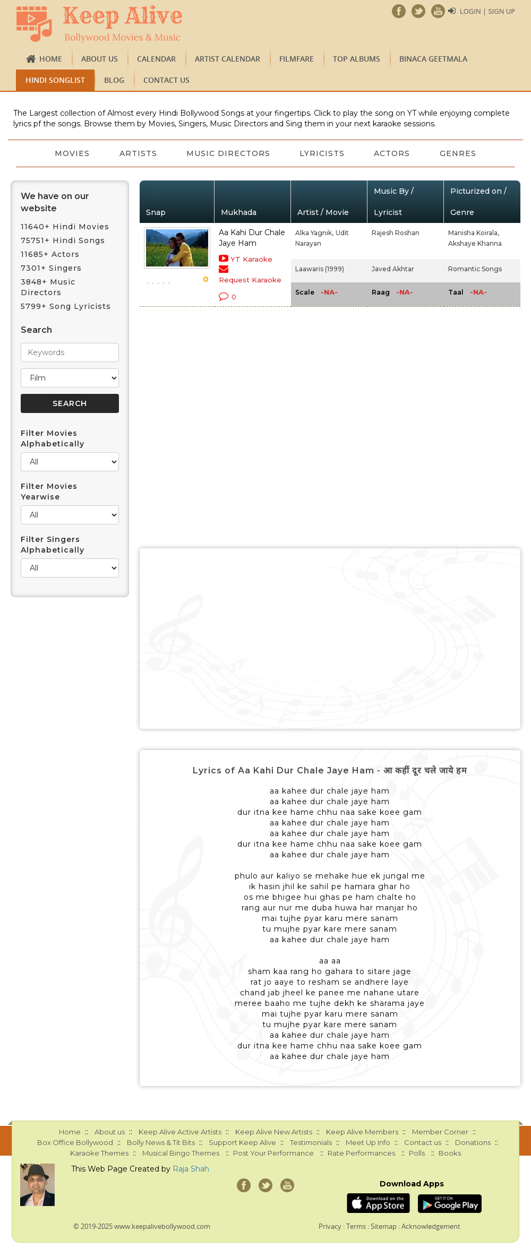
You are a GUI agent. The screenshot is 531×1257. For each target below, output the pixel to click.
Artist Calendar (227, 59)
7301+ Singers (51, 268)
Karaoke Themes (99, 1153)
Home (50, 59)
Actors (393, 153)
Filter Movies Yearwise (49, 491)
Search (36, 330)
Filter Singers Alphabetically (52, 545)
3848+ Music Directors (48, 287)
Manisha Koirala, (473, 233)
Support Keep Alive (242, 1142)
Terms (356, 1226)
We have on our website (55, 202)
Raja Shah (191, 1169)
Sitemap (384, 1226)
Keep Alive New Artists (273, 1131)
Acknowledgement (430, 1226)
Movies (71, 153)
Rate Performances (361, 1153)
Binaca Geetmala (433, 59)
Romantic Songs (475, 269)
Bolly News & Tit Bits (161, 1142)
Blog (114, 80)
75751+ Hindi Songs (63, 240)
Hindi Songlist (55, 80)
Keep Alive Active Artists (180, 1131)
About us (99, 59)
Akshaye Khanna (475, 243)
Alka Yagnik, (314, 233)
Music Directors (228, 153)
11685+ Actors (50, 254)
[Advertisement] (330, 638)
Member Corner (440, 1131)
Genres (459, 153)
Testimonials (311, 1142)
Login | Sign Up (487, 11)
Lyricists (322, 153)
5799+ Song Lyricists (66, 306)
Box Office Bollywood (75, 1142)
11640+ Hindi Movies (65, 226)
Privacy (330, 1226)
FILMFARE (296, 59)
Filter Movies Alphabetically (52, 438)
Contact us (166, 80)
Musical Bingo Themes (180, 1153)
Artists (138, 153)
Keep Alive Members (362, 1131)
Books (450, 1153)
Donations (473, 1142)
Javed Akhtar (393, 269)
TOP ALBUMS (356, 59)
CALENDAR (156, 59)
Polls (417, 1153)
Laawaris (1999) (319, 269)
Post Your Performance (273, 1153)
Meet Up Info (368, 1142)
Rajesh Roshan (395, 233)
